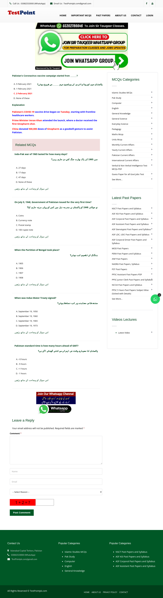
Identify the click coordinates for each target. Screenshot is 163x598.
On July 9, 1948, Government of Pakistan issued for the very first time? (53, 202)
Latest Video (124, 332)
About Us (120, 15)
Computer (117, 103)
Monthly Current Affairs (123, 144)
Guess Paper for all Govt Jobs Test (128, 174)
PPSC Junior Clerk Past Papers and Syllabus (132, 279)
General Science (119, 118)
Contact (136, 15)
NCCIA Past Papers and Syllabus (127, 284)
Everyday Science (120, 123)
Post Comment (21, 512)
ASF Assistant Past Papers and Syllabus (130, 224)
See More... (117, 179)
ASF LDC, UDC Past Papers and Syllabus (130, 234)
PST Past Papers (119, 269)
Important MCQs (81, 15)
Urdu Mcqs (117, 139)
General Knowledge (121, 113)
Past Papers (103, 15)
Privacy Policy (110, 592)
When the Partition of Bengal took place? (37, 249)
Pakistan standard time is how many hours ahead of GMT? (47, 345)
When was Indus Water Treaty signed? (35, 297)
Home (63, 15)
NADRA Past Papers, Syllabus (125, 264)
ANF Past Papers (120, 258)
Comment (15, 433)
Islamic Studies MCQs (122, 92)
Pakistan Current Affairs (123, 155)
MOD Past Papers (120, 248)
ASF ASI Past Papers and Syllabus (127, 213)
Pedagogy (116, 129)
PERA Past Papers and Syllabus (126, 253)
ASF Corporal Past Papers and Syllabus (130, 218)
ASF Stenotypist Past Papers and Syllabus (131, 229)
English (115, 108)
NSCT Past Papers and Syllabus (126, 208)
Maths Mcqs (117, 134)
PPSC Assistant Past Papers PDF (127, 274)
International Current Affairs (125, 160)
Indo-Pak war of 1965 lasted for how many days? (41, 154)
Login (149, 15)
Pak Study (116, 97)
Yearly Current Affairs (122, 150)
